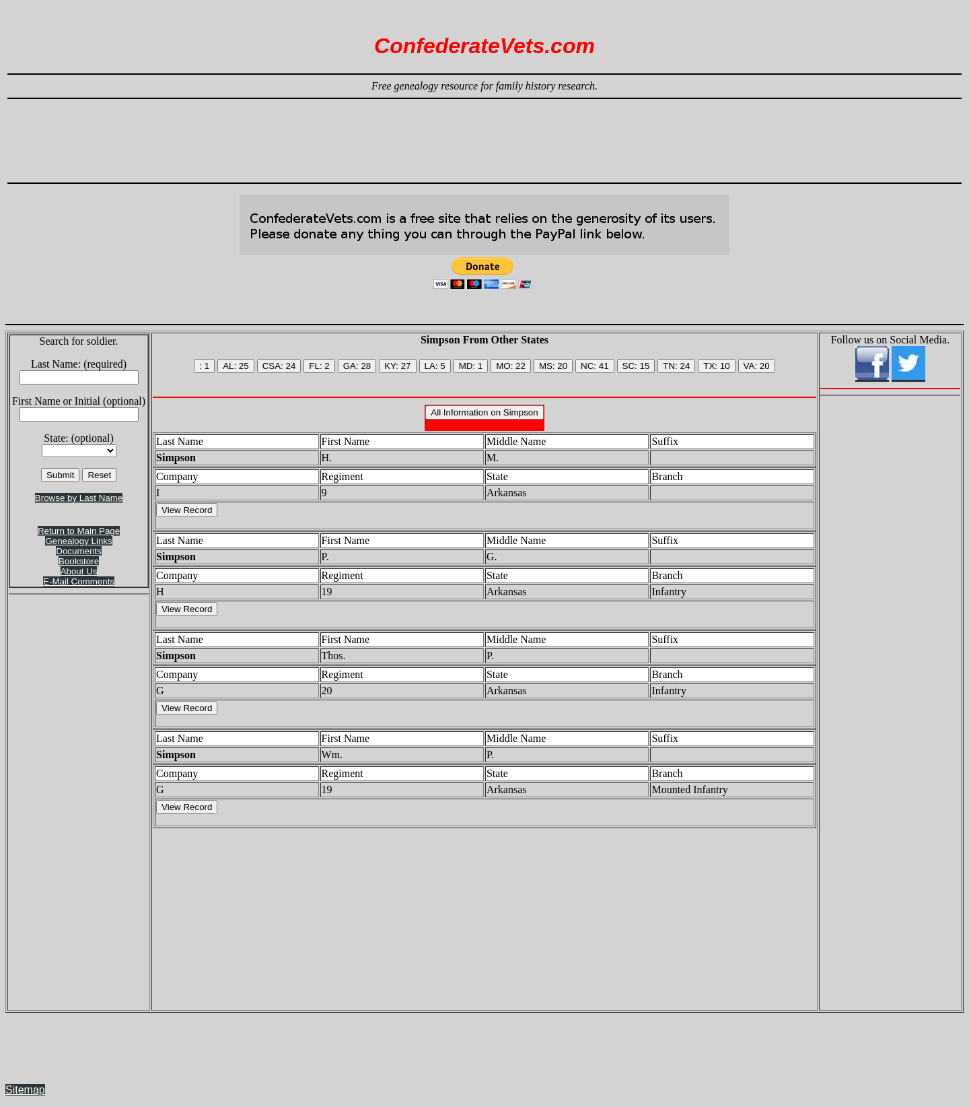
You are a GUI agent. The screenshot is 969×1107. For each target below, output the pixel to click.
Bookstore (79, 561)
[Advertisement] (484, 134)
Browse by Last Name (78, 498)
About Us (79, 571)
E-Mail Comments (78, 581)
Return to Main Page (79, 531)
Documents (78, 551)
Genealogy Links (78, 541)
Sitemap (25, 1090)
